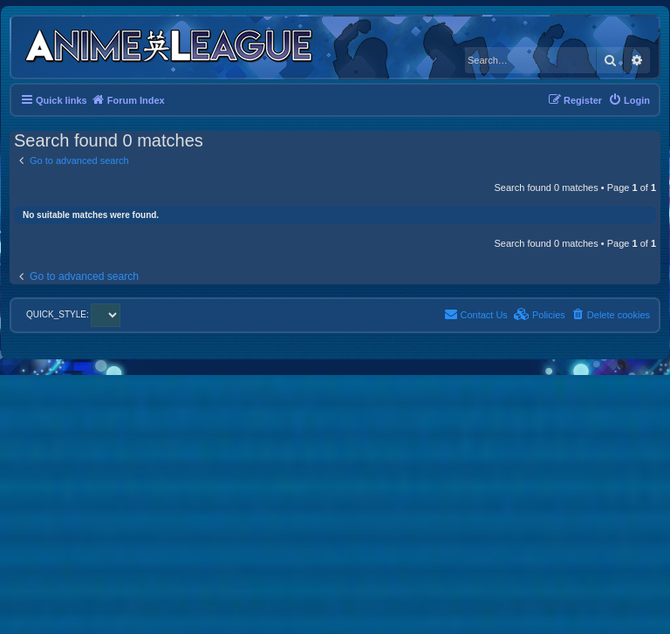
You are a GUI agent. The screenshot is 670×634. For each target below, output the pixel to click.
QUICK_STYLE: (73, 314)
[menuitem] (629, 100)
